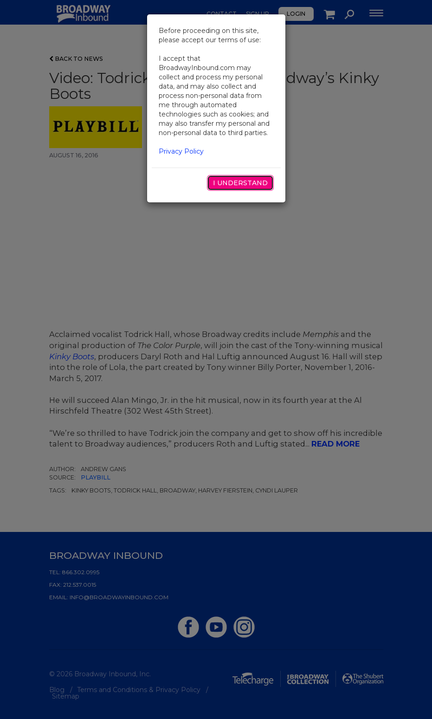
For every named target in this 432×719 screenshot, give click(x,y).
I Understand (240, 183)
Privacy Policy (181, 151)
